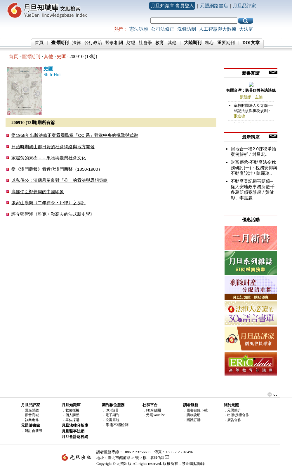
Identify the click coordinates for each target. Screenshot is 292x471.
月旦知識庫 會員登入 (172, 5)
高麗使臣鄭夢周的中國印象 (37, 191)
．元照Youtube (153, 415)
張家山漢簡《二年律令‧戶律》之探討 (48, 202)
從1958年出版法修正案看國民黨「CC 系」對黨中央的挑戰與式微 (74, 135)
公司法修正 (162, 29)
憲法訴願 (138, 29)
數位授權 (72, 410)
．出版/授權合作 (236, 415)
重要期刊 (226, 42)
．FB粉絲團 (151, 410)
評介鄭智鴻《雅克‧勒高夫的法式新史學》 (53, 214)
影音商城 (32, 415)
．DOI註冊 (110, 410)
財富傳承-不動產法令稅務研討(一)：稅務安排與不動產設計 (254, 168)
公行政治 (93, 42)
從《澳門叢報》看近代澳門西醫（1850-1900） (56, 169)
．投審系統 (110, 420)
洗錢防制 (186, 29)
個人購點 (72, 415)
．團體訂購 (192, 420)
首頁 (39, 42)
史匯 (61, 56)
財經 (130, 42)
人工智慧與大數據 (217, 29)
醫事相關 (114, 42)
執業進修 (32, 420)
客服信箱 (157, 458)
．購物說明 (192, 415)
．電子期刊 (110, 415)
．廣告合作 (232, 420)
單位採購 (72, 420)
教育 (159, 42)
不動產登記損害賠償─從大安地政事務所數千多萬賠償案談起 (252, 187)
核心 (209, 42)
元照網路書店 (214, 5)
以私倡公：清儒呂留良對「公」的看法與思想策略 (59, 180)
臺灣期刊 (31, 56)
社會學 (145, 42)
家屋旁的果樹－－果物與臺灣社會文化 (48, 157)
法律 (76, 42)
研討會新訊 (33, 431)
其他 (172, 42)
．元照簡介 (232, 410)
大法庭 (246, 29)
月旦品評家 (244, 5)
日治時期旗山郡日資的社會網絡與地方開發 (53, 146)
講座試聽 (32, 410)
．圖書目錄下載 (195, 410)
